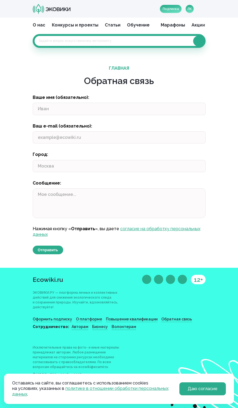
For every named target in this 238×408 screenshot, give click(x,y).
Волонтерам (124, 327)
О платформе (89, 319)
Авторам (80, 327)
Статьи (112, 25)
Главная (119, 68)
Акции (198, 25)
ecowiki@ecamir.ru (93, 367)
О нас (39, 25)
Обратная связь (176, 319)
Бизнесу (100, 327)
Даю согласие (202, 388)
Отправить (48, 250)
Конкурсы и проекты (75, 25)
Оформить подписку (52, 319)
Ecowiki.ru (48, 279)
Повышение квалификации (131, 319)
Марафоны (173, 25)
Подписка (171, 9)
